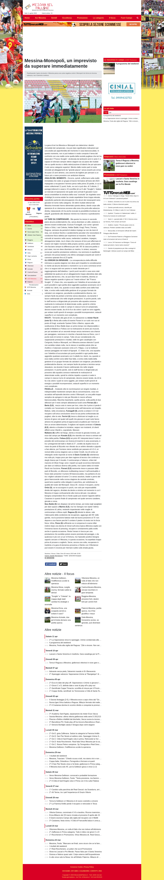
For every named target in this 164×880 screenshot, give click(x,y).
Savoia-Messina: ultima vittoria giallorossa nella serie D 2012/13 (75, 717)
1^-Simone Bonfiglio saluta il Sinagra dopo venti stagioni (72, 725)
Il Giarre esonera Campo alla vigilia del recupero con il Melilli (73, 818)
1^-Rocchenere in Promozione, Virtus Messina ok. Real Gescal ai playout (78, 835)
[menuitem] (137, 18)
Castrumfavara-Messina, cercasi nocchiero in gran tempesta (91, 590)
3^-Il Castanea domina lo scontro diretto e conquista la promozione (76, 705)
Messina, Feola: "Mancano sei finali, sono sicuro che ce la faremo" (76, 843)
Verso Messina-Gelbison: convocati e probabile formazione (73, 775)
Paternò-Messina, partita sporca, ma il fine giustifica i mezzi (91, 611)
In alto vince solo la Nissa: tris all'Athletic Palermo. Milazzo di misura (76, 857)
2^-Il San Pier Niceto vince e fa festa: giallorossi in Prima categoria (76, 764)
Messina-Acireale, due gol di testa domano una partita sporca (61, 620)
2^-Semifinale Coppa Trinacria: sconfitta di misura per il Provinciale (76, 688)
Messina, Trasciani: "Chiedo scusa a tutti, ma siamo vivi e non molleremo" (79, 759)
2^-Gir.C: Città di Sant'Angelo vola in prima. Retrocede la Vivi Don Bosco (78, 739)
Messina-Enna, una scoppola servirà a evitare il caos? (59, 611)
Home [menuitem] (27, 18)
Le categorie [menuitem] (98, 18)
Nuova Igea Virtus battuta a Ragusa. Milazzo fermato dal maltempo (76, 702)
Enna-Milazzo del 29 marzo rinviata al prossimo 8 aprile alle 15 (74, 815)
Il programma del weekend (60, 643)
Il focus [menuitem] (112, 18)
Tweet (63, 564)
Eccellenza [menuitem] (67, 18)
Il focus (53, 553)
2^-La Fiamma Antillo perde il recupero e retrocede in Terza (73, 804)
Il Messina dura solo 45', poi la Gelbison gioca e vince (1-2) (73, 767)
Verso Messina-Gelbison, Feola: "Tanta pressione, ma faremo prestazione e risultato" (83, 778)
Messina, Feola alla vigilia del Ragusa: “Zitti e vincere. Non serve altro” (77, 645)
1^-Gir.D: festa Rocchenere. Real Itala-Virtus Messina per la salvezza (77, 742)
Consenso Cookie (76, 867)
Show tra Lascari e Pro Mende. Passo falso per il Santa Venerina (75, 852)
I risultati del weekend (58, 756)
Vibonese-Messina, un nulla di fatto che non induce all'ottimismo (91, 580)
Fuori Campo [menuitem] (126, 18)
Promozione (109, 175)
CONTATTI (94, 871)
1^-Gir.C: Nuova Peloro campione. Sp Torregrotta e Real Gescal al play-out (79, 744)
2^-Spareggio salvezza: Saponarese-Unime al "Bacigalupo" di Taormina (78, 674)
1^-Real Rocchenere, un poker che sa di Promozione (70, 849)
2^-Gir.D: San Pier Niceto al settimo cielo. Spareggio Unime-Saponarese (78, 736)
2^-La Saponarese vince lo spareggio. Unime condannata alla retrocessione (79, 640)
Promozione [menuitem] (82, 18)
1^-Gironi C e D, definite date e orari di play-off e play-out (72, 685)
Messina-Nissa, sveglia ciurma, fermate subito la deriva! (61, 590)
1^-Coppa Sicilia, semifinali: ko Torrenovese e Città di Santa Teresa (76, 691)
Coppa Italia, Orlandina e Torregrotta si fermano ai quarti (72, 761)
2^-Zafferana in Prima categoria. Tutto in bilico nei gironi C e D (74, 832)
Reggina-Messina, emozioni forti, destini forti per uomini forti (90, 599)
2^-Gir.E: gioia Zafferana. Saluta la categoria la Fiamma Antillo (74, 733)
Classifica (29, 222)
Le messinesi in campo (114, 60)
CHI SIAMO (66, 871)
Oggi (105, 112)
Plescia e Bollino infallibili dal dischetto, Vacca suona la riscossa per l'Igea (79, 719)
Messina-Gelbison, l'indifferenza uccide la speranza (60, 580)
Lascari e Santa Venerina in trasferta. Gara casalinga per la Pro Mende (78, 654)
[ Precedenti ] (33, 216)
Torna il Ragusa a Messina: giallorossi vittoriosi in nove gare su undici (77, 663)
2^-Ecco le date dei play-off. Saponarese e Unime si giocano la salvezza (78, 683)
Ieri (110, 112)
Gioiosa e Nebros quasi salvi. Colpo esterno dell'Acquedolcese (74, 854)
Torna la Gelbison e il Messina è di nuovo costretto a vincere (73, 801)
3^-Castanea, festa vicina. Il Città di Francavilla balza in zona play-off (77, 821)
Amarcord (108, 157)
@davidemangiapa (75, 556)
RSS (100, 871)
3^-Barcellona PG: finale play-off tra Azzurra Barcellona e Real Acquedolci (79, 722)
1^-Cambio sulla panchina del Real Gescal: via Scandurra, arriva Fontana (79, 790)
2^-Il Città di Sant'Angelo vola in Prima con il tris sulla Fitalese (74, 781)
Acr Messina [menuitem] (40, 18)
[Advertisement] (121, 138)
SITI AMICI (74, 871)
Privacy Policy (89, 867)
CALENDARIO (84, 871)
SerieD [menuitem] (54, 18)
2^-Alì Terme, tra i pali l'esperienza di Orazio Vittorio (70, 792)
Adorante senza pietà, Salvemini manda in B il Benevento (72, 671)
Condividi (51, 564)
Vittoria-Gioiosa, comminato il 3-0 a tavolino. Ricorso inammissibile (76, 812)
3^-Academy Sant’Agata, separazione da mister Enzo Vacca (73, 714)
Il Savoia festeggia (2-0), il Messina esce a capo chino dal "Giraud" (76, 700)
